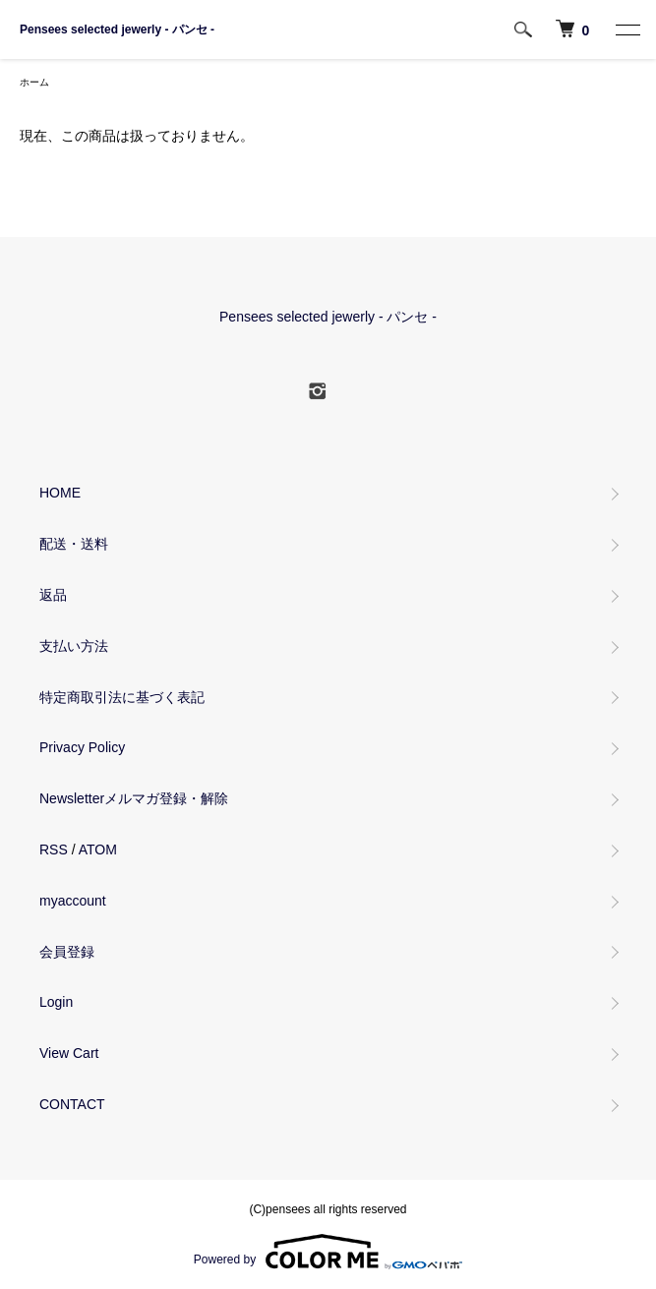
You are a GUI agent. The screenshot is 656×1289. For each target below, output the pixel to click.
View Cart (68, 1053)
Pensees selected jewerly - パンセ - (117, 29)
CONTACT (72, 1104)
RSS (53, 849)
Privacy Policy (82, 747)
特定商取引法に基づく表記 (122, 697)
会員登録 (66, 952)
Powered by (328, 1251)
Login (56, 1002)
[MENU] (626, 29)
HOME (60, 492)
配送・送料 (73, 544)
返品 (53, 595)
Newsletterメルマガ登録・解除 (133, 798)
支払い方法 (73, 646)
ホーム (34, 82)
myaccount (72, 900)
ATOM (98, 849)
